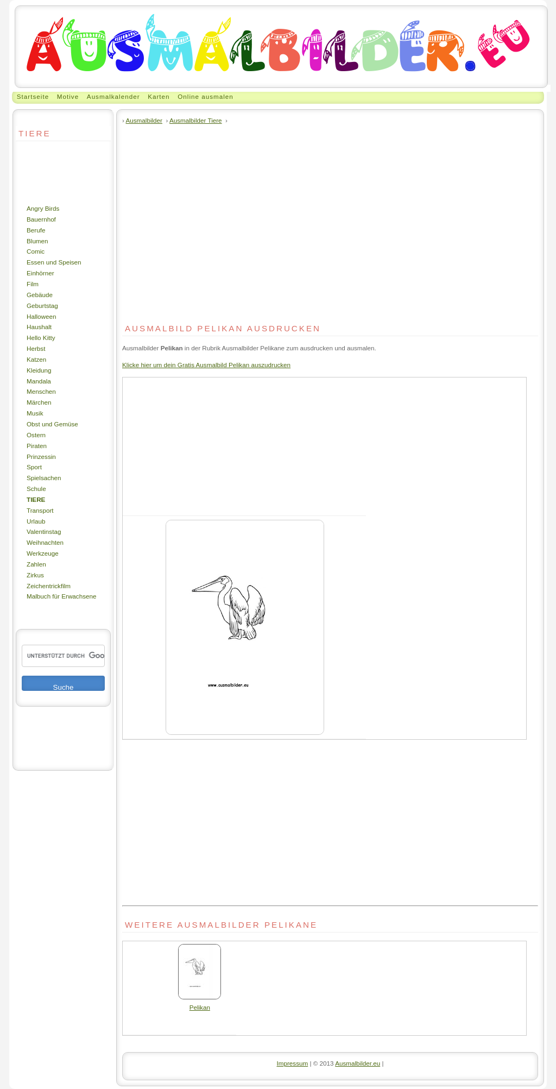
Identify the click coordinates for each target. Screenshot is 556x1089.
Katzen (36, 359)
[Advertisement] (48, 172)
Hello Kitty (41, 337)
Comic (36, 251)
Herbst (36, 348)
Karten (158, 96)
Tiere (36, 499)
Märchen (39, 402)
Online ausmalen (205, 96)
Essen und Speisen (54, 262)
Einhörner (40, 272)
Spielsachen (44, 477)
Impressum (292, 1063)
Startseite (33, 96)
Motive (68, 96)
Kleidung (39, 370)
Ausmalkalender (113, 96)
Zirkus (35, 574)
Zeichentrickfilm (49, 585)
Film (33, 283)
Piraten (37, 445)
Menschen (41, 391)
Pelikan (199, 1003)
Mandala (39, 381)
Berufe (36, 230)
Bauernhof (41, 219)
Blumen (37, 240)
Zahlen (36, 564)
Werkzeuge (43, 553)
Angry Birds (43, 208)
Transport (40, 510)
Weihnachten (45, 542)
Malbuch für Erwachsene (61, 596)
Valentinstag (44, 531)
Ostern (36, 434)
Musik (35, 413)
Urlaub (36, 521)
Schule (36, 488)
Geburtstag (42, 305)
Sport (34, 466)
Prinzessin (41, 456)
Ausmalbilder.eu (357, 1063)
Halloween (41, 316)
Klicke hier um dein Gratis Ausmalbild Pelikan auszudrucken (206, 364)
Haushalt (39, 326)
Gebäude (40, 294)
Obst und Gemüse (52, 423)
